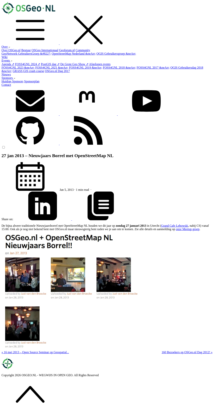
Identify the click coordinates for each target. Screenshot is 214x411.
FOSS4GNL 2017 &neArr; (153, 67)
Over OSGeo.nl (11, 50)
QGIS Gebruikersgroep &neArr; (116, 53)
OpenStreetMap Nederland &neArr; (74, 53)
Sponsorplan (31, 81)
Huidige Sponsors (12, 81)
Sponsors (8, 78)
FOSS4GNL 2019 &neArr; (85, 67)
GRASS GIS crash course (28, 71)
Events (7, 60)
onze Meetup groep (187, 229)
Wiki (4, 57)
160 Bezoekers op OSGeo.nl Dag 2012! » (187, 352)
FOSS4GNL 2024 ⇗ (27, 64)
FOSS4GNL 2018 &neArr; (119, 67)
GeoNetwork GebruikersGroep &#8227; (26, 53)
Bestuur (26, 50)
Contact (6, 84)
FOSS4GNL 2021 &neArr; (51, 67)
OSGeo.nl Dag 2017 (57, 71)
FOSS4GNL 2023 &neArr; (18, 67)
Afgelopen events (99, 64)
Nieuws (6, 74)
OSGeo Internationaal (45, 50)
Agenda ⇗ (8, 64)
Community (82, 50)
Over (6, 46)
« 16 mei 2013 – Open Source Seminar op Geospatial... (35, 352)
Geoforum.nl (67, 50)
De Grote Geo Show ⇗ (74, 64)
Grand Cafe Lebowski (174, 225)
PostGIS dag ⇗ (50, 64)
